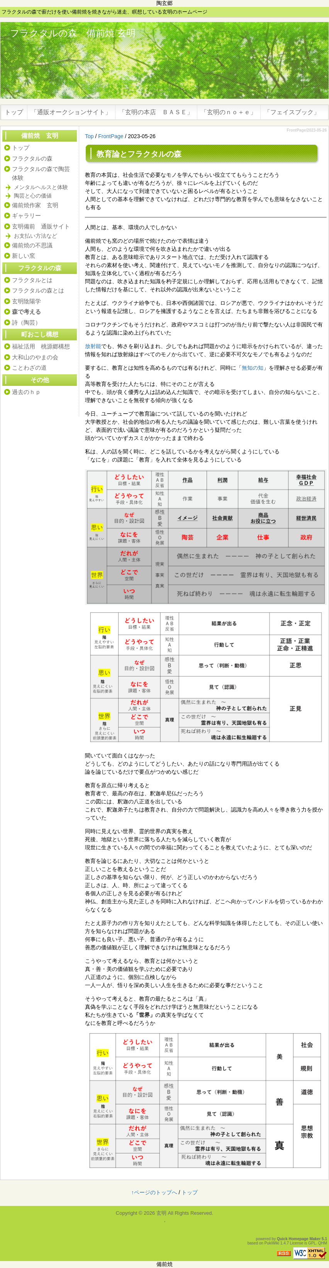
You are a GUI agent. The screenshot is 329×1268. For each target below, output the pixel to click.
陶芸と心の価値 (33, 196)
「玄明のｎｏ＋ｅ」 (228, 112)
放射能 (93, 346)
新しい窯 (23, 255)
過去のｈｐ (26, 392)
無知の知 (252, 368)
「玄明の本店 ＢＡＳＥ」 (156, 112)
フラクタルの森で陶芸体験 (41, 173)
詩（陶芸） (26, 322)
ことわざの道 (29, 367)
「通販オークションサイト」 (71, 112)
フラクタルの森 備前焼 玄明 (73, 33)
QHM (322, 1243)
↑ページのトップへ (154, 1192)
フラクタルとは (32, 280)
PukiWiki (272, 1243)
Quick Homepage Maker (299, 1239)
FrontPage (110, 136)
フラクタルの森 (154, 154)
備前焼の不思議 (32, 245)
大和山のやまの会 (35, 357)
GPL (312, 1243)
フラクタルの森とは (38, 290)
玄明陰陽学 (26, 301)
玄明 (161, 1213)
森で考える (26, 311)
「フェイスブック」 (292, 112)
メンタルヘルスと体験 (41, 187)
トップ (14, 112)
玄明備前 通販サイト (41, 226)
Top (89, 136)
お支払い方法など (35, 236)
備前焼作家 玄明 (35, 205)
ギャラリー (26, 215)
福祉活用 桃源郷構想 (41, 346)
